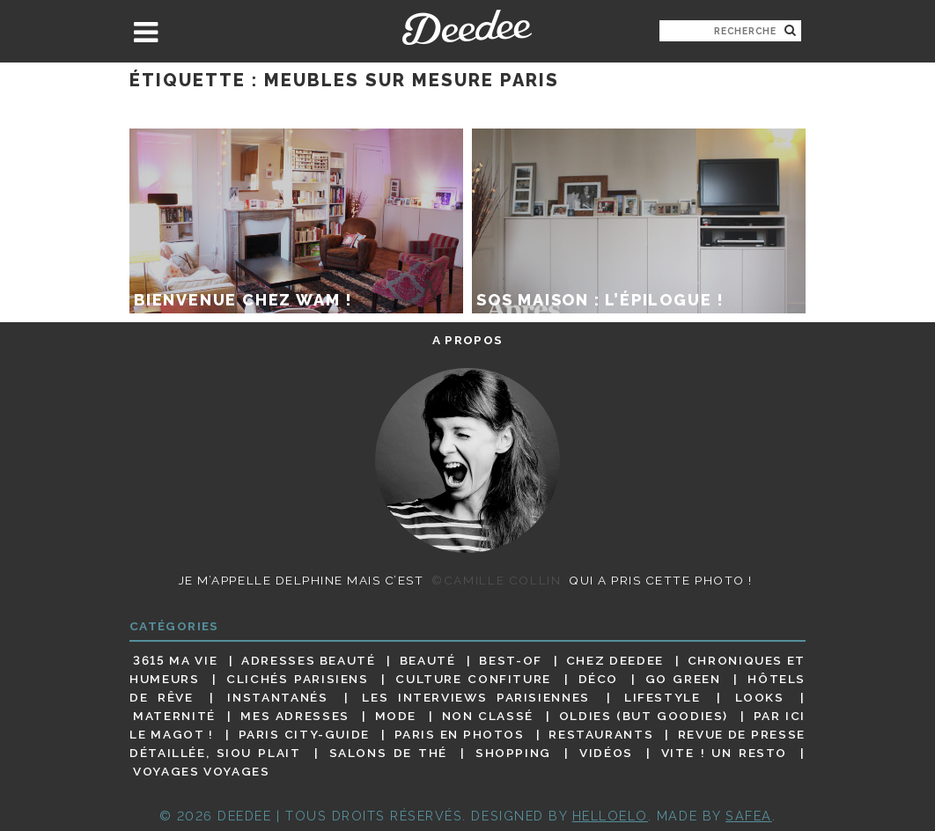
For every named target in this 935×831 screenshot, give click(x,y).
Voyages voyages (201, 772)
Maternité (174, 716)
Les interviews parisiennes (476, 697)
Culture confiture (473, 679)
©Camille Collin (496, 580)
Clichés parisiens (297, 679)
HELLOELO (610, 815)
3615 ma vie (175, 660)
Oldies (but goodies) (643, 716)
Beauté (428, 660)
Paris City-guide (304, 734)
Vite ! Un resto (724, 753)
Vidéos (606, 753)
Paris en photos (459, 734)
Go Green (683, 679)
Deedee (467, 27)
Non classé (488, 716)
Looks (759, 697)
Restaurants (600, 734)
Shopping (513, 753)
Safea (748, 815)
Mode (396, 716)
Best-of (510, 660)
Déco (598, 679)
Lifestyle (662, 697)
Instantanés (277, 697)
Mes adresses (295, 716)
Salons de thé (388, 753)
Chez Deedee (615, 660)
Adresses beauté (308, 660)
